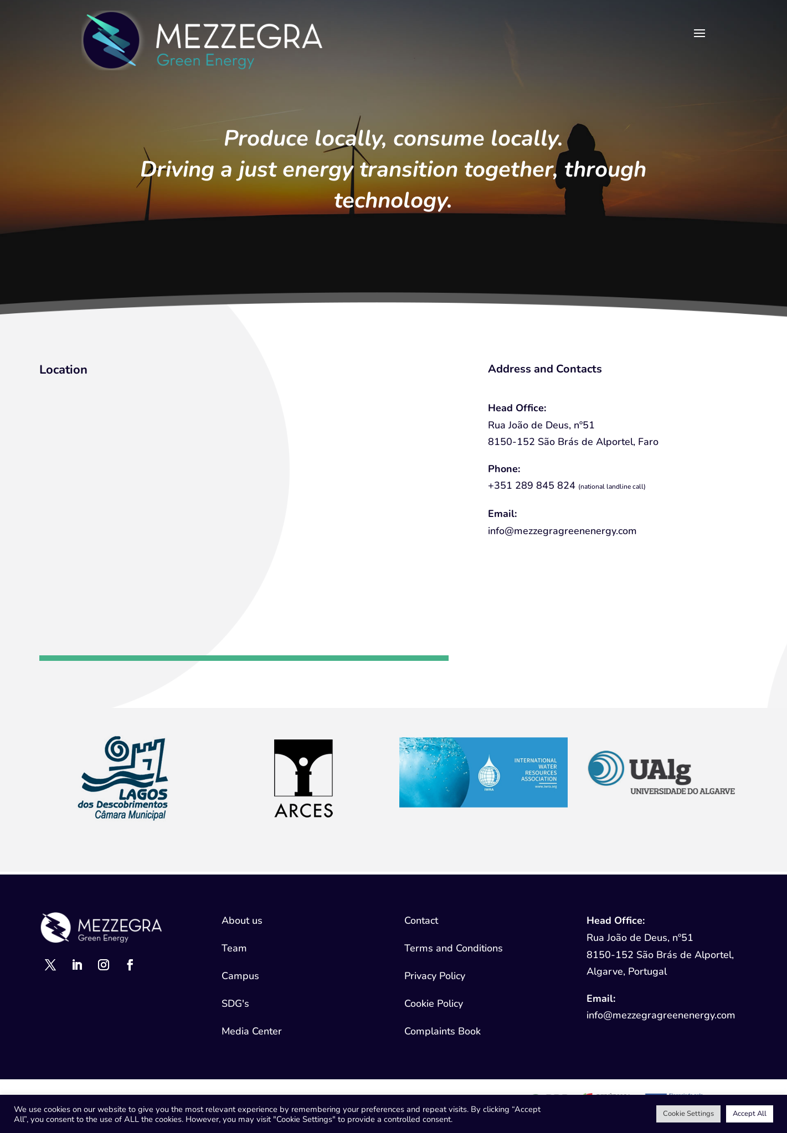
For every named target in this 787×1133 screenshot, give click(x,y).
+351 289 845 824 (531, 485)
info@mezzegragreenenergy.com (562, 530)
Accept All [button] (750, 1114)
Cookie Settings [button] (688, 1114)
